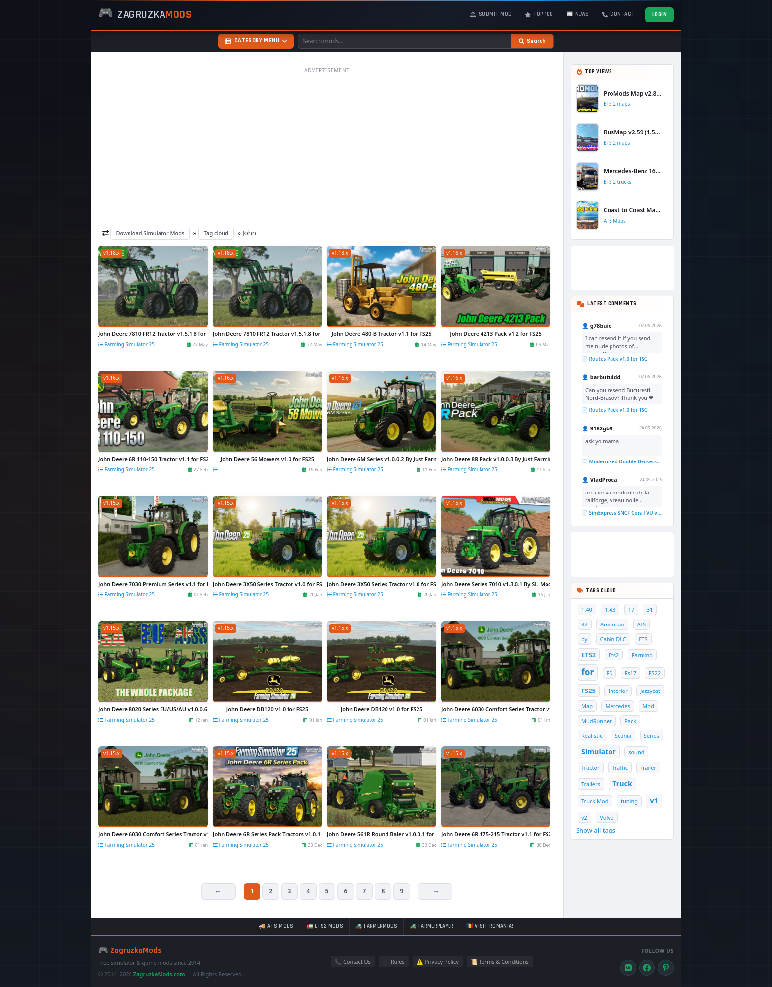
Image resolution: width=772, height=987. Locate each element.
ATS (641, 624)
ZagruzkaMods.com (159, 974)
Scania (623, 735)
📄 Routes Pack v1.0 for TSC (614, 358)
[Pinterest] (666, 968)
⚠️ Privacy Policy (438, 961)
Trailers (590, 784)
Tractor (590, 767)
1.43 (610, 609)
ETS (643, 639)
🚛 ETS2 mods (324, 926)
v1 (654, 800)
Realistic (591, 735)
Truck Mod (595, 801)
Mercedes (617, 706)
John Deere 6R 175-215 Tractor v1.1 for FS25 (495, 834)
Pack (630, 720)
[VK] (628, 968)
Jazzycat (650, 690)
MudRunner (596, 720)
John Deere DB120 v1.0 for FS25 (267, 709)
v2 (584, 817)
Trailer (648, 767)
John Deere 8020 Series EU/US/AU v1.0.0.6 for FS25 (153, 709)
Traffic (620, 767)
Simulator (598, 751)
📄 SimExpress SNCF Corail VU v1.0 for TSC (622, 512)
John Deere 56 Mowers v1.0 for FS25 (267, 458)
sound (636, 752)
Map (587, 706)
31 (650, 609)
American (612, 624)
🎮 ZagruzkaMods (129, 950)
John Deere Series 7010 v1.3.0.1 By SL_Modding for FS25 (495, 584)
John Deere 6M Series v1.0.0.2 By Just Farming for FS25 (381, 458)
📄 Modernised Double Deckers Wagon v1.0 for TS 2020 (622, 461)
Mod (648, 706)
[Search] (532, 41)
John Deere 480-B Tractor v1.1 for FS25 (381, 333)
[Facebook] (647, 968)
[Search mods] (404, 41)
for (587, 672)
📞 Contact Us (353, 961)
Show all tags (595, 830)
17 (631, 609)
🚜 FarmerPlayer (431, 926)
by (584, 639)
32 (584, 624)
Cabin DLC (613, 639)
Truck (622, 783)
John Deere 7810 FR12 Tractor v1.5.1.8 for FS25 (153, 333)
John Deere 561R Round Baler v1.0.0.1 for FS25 (381, 834)
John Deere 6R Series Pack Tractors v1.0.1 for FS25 (267, 834)
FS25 (588, 690)
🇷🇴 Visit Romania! (490, 926)
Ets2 (614, 654)
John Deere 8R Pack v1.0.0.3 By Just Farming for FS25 (495, 458)
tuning (629, 801)
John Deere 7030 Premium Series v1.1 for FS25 (153, 584)
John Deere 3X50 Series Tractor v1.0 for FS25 (267, 584)
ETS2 (588, 654)
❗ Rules (394, 961)
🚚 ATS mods (276, 926)
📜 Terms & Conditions (500, 961)
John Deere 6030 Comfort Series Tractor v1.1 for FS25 (495, 709)
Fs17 (631, 673)
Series (651, 735)
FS (609, 673)
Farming (642, 654)
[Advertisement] (326, 147)
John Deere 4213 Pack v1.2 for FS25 (495, 333)
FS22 (655, 673)
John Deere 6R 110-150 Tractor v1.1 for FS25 (153, 458)
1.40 (586, 609)
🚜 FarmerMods (376, 926)
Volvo (606, 817)
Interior (617, 690)
